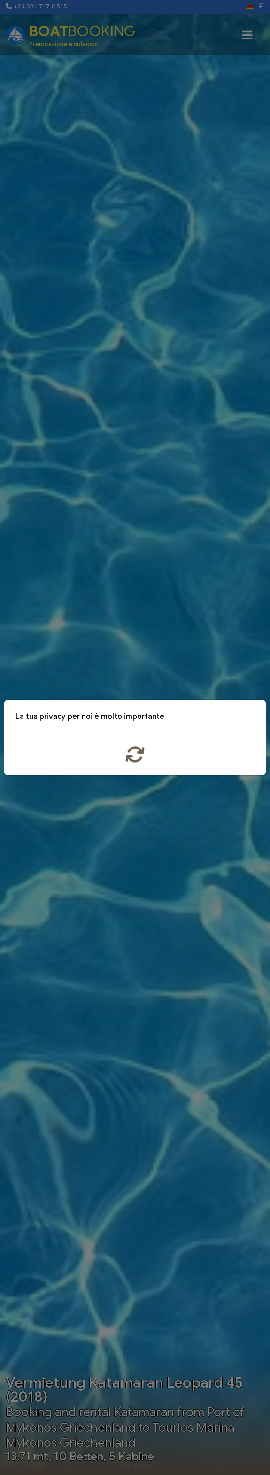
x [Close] (251, 718)
